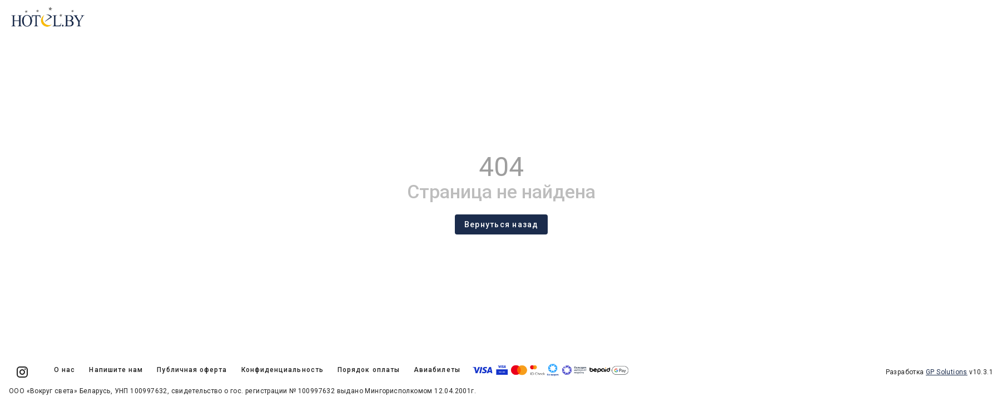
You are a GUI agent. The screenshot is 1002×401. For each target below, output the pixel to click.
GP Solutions (947, 372)
